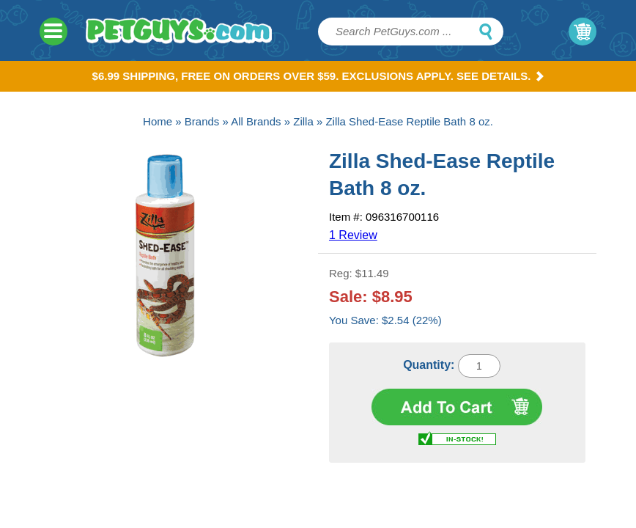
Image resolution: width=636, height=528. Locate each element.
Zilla (303, 121)
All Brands (256, 121)
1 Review (353, 235)
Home (157, 121)
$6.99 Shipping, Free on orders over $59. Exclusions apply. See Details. (318, 76)
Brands (202, 121)
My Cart (582, 31)
